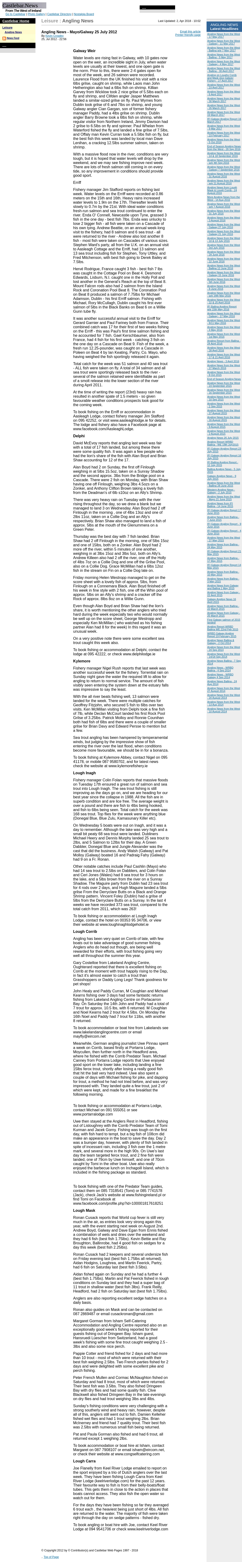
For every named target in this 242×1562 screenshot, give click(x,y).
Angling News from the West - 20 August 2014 (223, 696)
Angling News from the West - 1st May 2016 (223, 335)
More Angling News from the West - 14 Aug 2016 (223, 198)
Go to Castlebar (15, 14)
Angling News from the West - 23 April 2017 (223, 86)
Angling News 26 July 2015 (223, 437)
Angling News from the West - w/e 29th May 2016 (223, 294)
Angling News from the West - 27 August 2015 (223, 412)
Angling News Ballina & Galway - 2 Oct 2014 (220, 641)
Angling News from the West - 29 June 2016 (223, 253)
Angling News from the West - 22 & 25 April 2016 (223, 301)
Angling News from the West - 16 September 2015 (223, 391)
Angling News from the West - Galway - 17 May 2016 (223, 315)
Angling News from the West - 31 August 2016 (223, 175)
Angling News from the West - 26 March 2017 (223, 106)
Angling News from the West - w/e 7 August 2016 (223, 205)
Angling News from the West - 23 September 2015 (223, 384)
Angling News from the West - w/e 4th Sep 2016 (223, 161)
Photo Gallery (36, 14)
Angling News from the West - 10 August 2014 (223, 710)
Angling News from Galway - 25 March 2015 (223, 614)
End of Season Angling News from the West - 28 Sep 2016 (224, 148)
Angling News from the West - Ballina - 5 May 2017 (223, 56)
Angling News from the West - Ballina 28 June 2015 (223, 484)
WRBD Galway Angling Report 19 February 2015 (221, 635)
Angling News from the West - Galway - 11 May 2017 (223, 42)
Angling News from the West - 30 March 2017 (223, 100)
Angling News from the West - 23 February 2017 (223, 134)
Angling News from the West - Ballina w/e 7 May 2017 (223, 49)
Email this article (190, 31)
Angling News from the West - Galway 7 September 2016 (223, 168)
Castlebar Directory (59, 14)
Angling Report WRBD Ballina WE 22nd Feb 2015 (222, 628)
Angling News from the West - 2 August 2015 (223, 432)
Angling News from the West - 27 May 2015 (223, 539)
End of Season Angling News (224, 379)
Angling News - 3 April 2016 (223, 361)
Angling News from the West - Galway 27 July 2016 (223, 226)
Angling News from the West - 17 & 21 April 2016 (223, 356)
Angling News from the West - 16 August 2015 (223, 418)
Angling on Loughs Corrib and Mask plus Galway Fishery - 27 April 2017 (222, 78)
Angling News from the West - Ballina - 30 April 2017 (223, 69)
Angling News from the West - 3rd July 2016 (223, 246)
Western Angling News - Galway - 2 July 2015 (221, 491)
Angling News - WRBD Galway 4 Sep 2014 (220, 676)
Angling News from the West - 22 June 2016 (223, 260)
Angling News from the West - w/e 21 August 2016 (223, 182)
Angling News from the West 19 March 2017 (223, 113)
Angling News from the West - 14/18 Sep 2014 (223, 655)
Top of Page (51, 1557)
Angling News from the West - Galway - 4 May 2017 (223, 63)
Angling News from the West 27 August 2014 (223, 689)
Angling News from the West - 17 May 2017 (223, 35)
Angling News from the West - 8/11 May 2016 (223, 321)
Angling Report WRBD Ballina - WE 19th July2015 (222, 443)
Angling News (13, 32)
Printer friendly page (188, 35)
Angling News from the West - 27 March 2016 (223, 367)
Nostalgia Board (84, 14)
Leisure (7, 27)
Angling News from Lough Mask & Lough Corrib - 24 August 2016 (222, 190)
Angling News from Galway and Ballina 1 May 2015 (222, 587)
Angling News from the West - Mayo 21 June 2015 (223, 498)
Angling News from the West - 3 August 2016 (223, 219)
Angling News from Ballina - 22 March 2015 (223, 607)
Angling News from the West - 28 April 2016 (223, 349)
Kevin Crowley (54, 36)
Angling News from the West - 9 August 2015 (223, 425)
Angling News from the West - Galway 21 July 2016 (223, 233)
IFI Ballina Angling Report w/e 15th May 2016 (222, 308)
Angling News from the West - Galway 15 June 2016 (223, 274)
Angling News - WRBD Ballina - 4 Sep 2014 (220, 669)
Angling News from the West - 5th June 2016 (223, 280)
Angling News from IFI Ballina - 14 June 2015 (220, 505)
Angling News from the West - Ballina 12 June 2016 (223, 267)
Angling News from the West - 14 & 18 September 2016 (223, 154)
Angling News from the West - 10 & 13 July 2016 (223, 239)
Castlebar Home (15, 21)
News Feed (13, 38)
